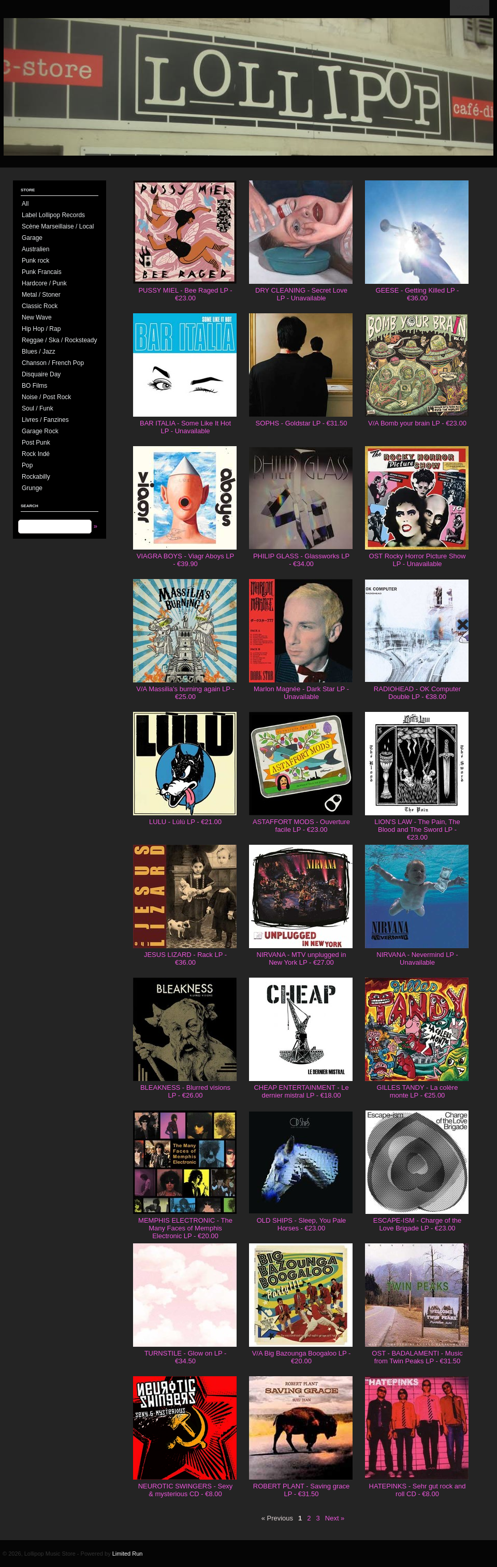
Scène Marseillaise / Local (58, 226)
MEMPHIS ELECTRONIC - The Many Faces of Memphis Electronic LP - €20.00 (185, 1228)
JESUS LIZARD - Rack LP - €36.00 (185, 958)
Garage (32, 237)
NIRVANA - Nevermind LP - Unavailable (417, 958)
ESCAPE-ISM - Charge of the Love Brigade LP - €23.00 (417, 1224)
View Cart (469, 7)
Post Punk (36, 442)
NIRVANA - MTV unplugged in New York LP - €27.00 (301, 958)
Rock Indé (36, 454)
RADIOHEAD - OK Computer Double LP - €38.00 (417, 693)
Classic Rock (39, 306)
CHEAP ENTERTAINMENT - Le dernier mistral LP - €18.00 (301, 1091)
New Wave (37, 317)
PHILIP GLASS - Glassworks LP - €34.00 (301, 560)
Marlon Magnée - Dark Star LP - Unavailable (301, 693)
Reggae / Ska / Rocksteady (59, 340)
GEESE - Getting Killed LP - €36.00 (417, 294)
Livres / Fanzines (45, 419)
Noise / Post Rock (46, 397)
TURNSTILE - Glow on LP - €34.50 (185, 1357)
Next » (335, 1518)
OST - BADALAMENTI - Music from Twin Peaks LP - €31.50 (417, 1357)
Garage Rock (40, 431)
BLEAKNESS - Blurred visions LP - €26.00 (185, 1091)
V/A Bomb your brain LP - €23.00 (417, 423)
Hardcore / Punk (44, 283)
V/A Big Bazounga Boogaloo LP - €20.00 (301, 1357)
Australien (35, 249)
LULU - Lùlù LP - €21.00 (185, 822)
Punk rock (35, 260)
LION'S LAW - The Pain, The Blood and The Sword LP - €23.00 (417, 829)
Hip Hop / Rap (41, 328)
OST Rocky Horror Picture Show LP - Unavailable (417, 560)
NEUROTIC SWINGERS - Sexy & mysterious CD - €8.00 (185, 1490)
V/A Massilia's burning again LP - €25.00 (185, 693)
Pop (27, 465)
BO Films (34, 385)
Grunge (32, 488)
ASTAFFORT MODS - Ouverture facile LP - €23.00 (301, 825)
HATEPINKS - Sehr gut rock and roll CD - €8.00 (417, 1490)
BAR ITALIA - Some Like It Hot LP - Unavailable (185, 427)
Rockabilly (36, 476)
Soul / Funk (37, 408)
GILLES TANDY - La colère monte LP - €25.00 (417, 1091)
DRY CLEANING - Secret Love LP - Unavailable (301, 294)
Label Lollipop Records (53, 215)
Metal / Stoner (41, 294)
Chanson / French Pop (53, 363)
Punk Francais (42, 272)
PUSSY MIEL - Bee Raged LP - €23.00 (185, 294)
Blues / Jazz (38, 351)
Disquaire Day (41, 374)
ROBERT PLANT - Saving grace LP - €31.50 (301, 1490)
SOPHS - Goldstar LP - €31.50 (301, 423)
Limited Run (127, 1553)
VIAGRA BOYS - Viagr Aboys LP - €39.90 (185, 560)
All (25, 203)
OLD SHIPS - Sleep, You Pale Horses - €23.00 (301, 1224)
